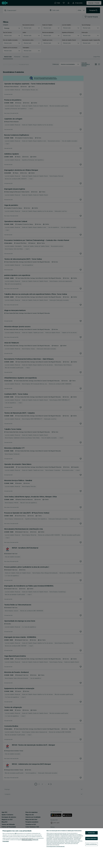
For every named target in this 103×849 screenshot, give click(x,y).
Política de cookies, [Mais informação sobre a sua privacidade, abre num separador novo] (27, 839)
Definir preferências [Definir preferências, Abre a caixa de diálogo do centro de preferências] (91, 844)
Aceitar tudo (91, 832)
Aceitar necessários (91, 838)
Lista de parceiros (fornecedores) (55, 846)
